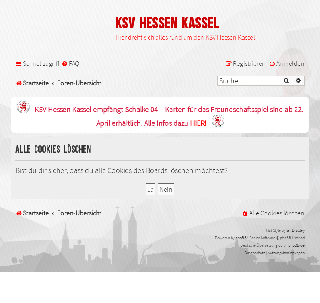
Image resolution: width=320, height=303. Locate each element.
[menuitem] (70, 63)
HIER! (198, 123)
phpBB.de (296, 245)
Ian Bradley (295, 230)
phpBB (241, 237)
